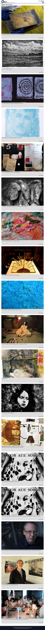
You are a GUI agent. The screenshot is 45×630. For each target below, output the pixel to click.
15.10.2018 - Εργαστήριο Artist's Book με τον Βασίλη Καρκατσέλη (11, 172)
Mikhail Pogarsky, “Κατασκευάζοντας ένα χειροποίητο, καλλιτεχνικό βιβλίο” (12, 447)
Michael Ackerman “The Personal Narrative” (8, 412)
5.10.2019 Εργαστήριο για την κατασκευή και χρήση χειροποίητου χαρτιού (12, 103)
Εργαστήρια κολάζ (4, 378)
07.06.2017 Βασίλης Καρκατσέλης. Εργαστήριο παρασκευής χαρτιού (11, 309)
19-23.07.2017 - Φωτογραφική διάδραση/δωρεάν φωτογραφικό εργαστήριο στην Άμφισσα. (15, 206)
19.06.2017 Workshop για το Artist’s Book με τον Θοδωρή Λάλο (11, 275)
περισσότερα (40, 72)
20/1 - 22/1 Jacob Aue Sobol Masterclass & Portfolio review (10, 481)
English (38, 1)
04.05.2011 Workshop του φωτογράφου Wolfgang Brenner (10, 584)
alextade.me (28, 628)
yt (41, 1)
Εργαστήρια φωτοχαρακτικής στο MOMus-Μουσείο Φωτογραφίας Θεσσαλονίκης (13, 34)
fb (43, 1)
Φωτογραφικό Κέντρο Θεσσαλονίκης (11, 2)
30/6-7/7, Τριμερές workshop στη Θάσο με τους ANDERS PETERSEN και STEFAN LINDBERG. (15, 619)
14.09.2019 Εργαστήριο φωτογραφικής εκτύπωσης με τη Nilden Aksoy (12, 137)
